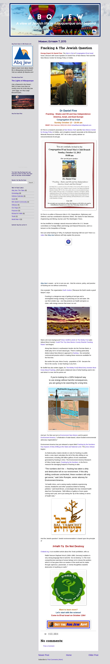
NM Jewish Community (19, 202)
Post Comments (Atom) (55, 659)
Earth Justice (67, 290)
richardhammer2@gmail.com (81, 125)
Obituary (14, 205)
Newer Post (43, 655)
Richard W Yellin (17, 213)
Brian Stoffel (65, 340)
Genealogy (15, 193)
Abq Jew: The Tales (18, 190)
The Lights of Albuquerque (23, 81)
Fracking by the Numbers (69, 462)
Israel (13, 199)
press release (90, 447)
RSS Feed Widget (23, 167)
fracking (76, 353)
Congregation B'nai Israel (84, 53)
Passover (15, 210)
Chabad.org (45, 551)
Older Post (93, 655)
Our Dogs (15, 208)
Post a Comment (48, 646)
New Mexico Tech (70, 130)
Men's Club (70, 53)
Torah (13, 216)
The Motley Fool (83, 340)
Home (69, 655)
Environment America (48, 437)
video (42, 235)
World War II (16, 219)
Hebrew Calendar (17, 196)
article (73, 340)
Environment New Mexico (69, 435)
